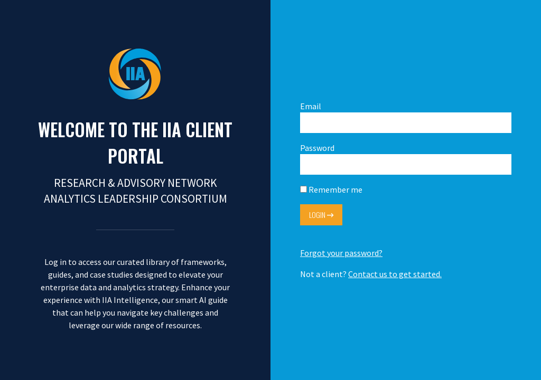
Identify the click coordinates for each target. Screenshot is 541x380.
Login (321, 214)
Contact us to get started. (395, 274)
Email (405, 117)
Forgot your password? (341, 253)
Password (405, 158)
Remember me (331, 189)
